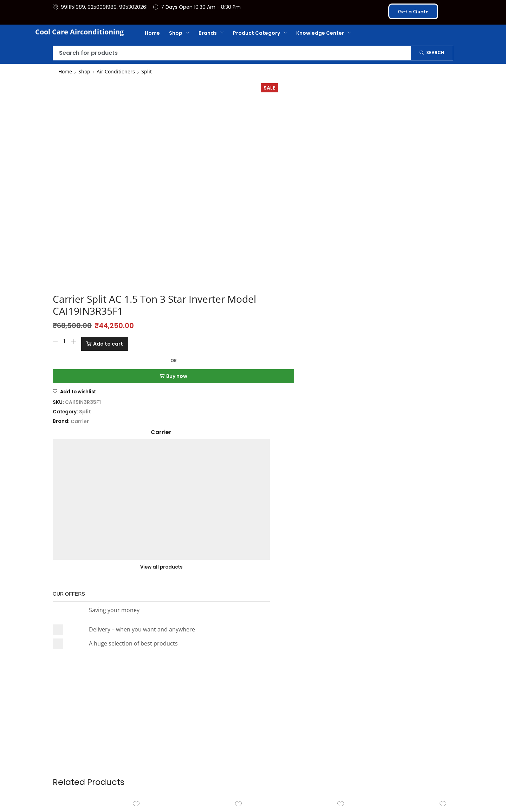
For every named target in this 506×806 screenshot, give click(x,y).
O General (202, 503)
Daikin (100, 503)
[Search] (432, 53)
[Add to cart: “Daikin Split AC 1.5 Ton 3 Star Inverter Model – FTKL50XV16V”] (114, 525)
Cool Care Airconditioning (79, 32)
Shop (84, 71)
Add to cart (231, 139)
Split (146, 71)
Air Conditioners (116, 71)
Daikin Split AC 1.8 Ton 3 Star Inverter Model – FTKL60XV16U (304, 490)
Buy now (246, 169)
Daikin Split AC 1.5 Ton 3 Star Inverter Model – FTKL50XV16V (100, 490)
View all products (366, 148)
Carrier (203, 215)
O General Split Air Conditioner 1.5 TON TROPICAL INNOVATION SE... (202, 490)
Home (65, 71)
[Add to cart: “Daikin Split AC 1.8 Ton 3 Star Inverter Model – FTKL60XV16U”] (318, 525)
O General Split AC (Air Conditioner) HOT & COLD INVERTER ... (406, 490)
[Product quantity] (187, 139)
